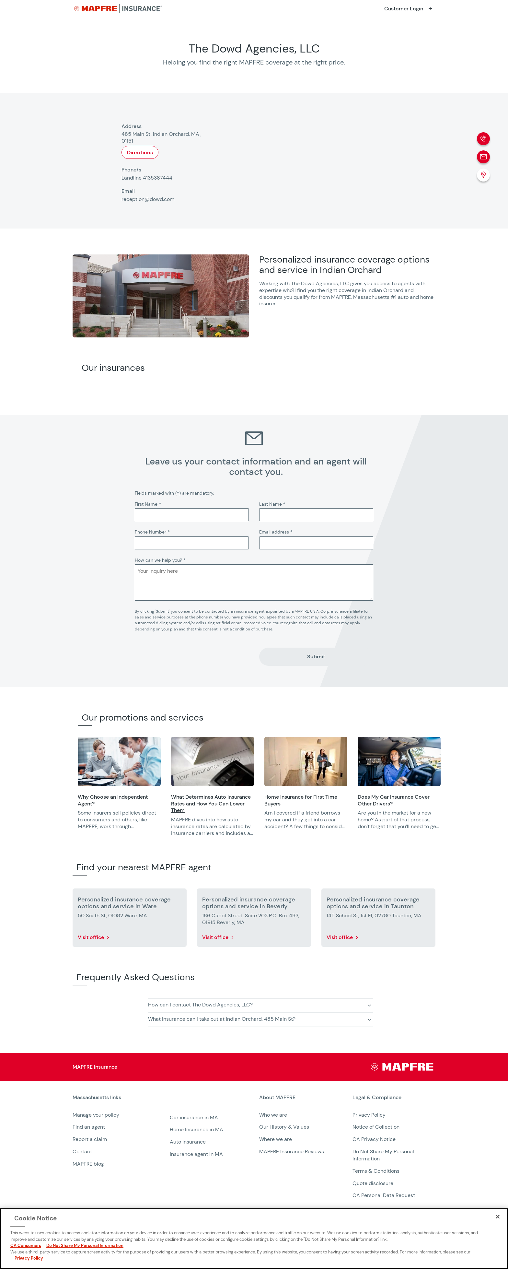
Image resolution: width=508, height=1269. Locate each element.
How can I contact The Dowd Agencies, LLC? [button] (200, 1004)
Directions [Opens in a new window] (140, 152)
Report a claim (90, 1139)
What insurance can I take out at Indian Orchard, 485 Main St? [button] (221, 1019)
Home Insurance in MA (196, 1129)
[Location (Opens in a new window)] (483, 175)
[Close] (498, 1216)
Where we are (275, 1139)
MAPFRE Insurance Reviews (291, 1151)
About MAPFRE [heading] (277, 1097)
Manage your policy (96, 1114)
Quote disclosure (372, 1183)
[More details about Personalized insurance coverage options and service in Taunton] (378, 919)
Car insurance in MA (194, 1117)
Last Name (272, 504)
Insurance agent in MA (196, 1154)
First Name (148, 504)
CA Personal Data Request (383, 1195)
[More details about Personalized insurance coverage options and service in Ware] (129, 919)
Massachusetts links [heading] (97, 1097)
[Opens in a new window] (409, 8)
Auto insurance (188, 1141)
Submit (316, 656)
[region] (293, 791)
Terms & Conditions (375, 1171)
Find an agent (89, 1126)
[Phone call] (483, 138)
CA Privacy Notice (374, 1139)
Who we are (273, 1114)
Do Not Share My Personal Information (84, 1245)
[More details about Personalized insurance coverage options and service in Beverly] (254, 919)
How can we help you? (160, 560)
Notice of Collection (375, 1126)
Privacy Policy (369, 1114)
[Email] (483, 156)
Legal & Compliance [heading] (376, 1097)
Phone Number (152, 532)
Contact (82, 1151)
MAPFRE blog (88, 1163)
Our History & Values (284, 1126)
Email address (276, 532)
